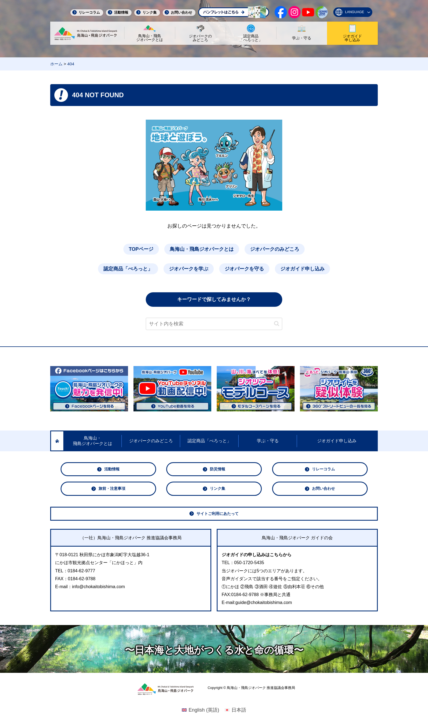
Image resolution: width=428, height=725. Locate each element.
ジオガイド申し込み (302, 269)
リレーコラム (89, 12)
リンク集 (149, 12)
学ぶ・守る (284, 440)
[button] (276, 323)
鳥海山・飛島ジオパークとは (202, 249)
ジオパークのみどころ (274, 249)
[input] (214, 324)
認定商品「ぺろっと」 (128, 269)
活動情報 (121, 12)
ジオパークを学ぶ (188, 269)
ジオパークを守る (244, 269)
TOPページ (141, 249)
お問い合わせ (181, 12)
